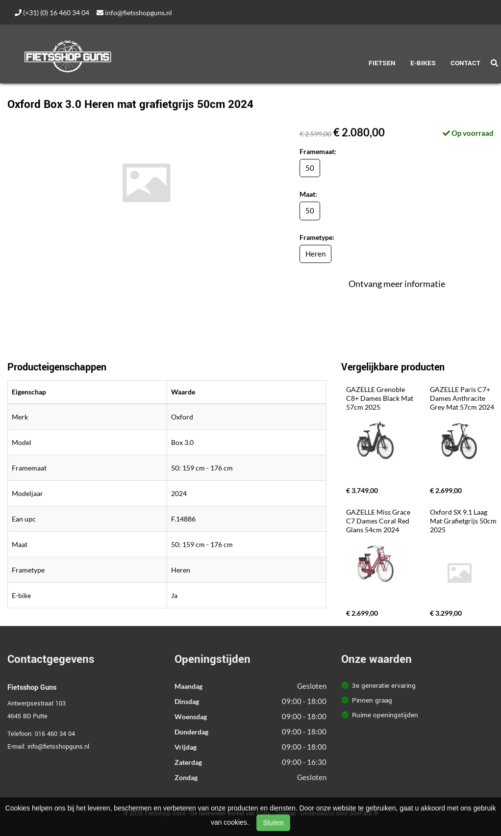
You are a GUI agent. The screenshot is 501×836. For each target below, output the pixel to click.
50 (309, 167)
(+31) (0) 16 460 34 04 (52, 12)
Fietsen (382, 63)
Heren (315, 253)
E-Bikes (423, 63)
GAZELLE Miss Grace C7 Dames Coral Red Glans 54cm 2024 (379, 521)
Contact (465, 63)
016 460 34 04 (55, 734)
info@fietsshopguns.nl (134, 12)
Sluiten (273, 823)
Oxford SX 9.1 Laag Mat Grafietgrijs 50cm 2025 (464, 521)
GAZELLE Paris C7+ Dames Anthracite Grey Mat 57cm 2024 (462, 398)
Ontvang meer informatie (397, 283)
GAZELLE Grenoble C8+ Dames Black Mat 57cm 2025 (380, 398)
